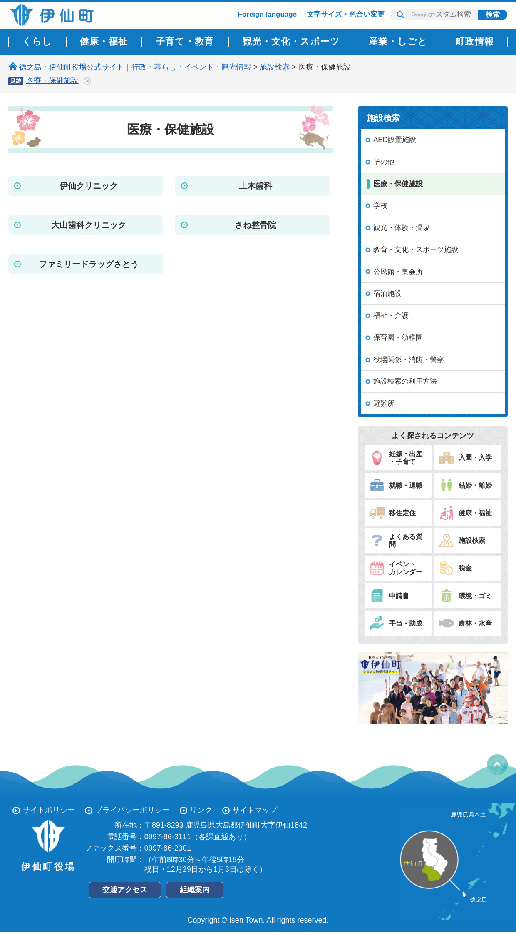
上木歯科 (255, 185)
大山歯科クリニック (88, 225)
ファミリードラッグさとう (89, 264)
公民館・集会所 (398, 272)
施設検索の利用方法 (405, 381)
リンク (201, 810)
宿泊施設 (387, 293)
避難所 (383, 403)
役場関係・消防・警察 (408, 360)
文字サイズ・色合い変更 (346, 14)
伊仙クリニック (89, 185)
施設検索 (275, 67)
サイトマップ (254, 810)
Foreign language (267, 14)
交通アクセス (124, 890)
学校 (380, 206)
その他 (383, 162)
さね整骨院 (255, 225)
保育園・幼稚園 (398, 338)
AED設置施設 (394, 140)
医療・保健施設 (52, 80)
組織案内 (195, 890)
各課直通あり (220, 837)
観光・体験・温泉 (401, 228)
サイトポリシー (48, 810)
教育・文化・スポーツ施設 (415, 250)
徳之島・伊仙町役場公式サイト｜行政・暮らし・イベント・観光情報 (135, 67)
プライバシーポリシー (132, 810)
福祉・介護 (391, 315)
